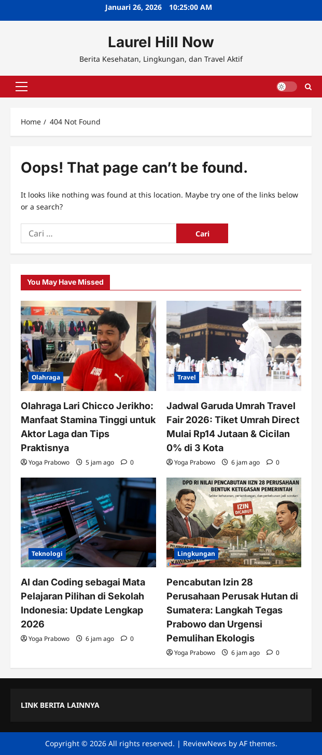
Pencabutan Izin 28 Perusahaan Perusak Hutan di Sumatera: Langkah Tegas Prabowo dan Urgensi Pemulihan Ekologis (232, 610)
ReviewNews (205, 743)
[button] (21, 86)
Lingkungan (196, 553)
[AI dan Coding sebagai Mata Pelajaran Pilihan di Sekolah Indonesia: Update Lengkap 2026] (88, 523)
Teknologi (47, 553)
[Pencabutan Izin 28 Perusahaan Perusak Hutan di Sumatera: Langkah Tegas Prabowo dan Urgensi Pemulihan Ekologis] (234, 523)
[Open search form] (308, 86)
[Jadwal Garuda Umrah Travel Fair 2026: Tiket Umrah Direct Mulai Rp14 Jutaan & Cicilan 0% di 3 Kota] (234, 346)
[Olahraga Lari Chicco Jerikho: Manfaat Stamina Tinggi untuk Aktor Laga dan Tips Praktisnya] (88, 346)
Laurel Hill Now (161, 42)
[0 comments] (127, 462)
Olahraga (46, 377)
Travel (186, 377)
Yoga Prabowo (49, 462)
